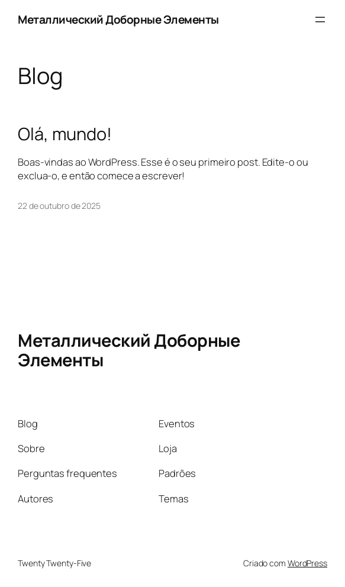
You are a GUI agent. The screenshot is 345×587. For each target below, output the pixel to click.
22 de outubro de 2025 (59, 205)
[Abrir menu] (320, 19)
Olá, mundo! (65, 134)
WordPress (307, 563)
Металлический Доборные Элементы (118, 19)
